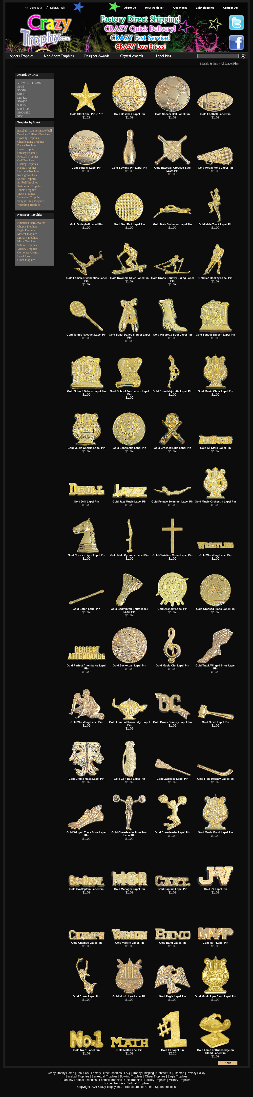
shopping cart (34, 8)
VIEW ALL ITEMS (29, 83)
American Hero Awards (31, 223)
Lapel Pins (23, 256)
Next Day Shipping (205, 8)
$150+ (21, 116)
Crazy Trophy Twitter (236, 22)
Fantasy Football (27, 153)
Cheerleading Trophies (30, 141)
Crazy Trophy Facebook (236, 42)
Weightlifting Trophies (30, 201)
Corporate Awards (28, 252)
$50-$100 (23, 109)
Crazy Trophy (46, 30)
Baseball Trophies (28, 130)
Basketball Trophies (105, 1076)
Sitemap (178, 1073)
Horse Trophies (26, 149)
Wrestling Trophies (28, 204)
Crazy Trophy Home (61, 1073)
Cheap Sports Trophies (161, 1087)
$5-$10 (21, 90)
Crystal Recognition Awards (131, 56)
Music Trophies (26, 241)
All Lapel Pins (230, 63)
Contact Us (163, 1073)
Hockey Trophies (27, 164)
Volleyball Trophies (29, 197)
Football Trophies (27, 156)
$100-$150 (23, 112)
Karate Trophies (26, 167)
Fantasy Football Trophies (80, 1080)
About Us (130, 8)
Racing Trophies (27, 175)
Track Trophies (26, 193)
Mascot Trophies (27, 234)
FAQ (127, 1073)
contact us (230, 8)
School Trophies (27, 245)
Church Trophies (27, 226)
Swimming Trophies (29, 186)
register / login (55, 8)
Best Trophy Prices (140, 33)
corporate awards (97, 56)
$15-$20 (22, 97)
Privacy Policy (196, 1073)
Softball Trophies (27, 182)
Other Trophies (26, 260)
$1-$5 (20, 86)
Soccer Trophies (27, 179)
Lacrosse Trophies (28, 171)
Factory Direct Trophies (154, 8)
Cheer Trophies (155, 1076)
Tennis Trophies (26, 190)
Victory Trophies (27, 249)
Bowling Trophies (28, 138)
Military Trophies (27, 237)
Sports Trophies (19, 56)
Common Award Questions (180, 8)
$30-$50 (22, 105)
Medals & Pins (164, 56)
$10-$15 (22, 94)
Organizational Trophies (58, 56)
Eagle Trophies (26, 230)
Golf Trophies (25, 160)
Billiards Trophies (39, 134)
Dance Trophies (26, 145)
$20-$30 (22, 101)
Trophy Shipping (143, 1073)
